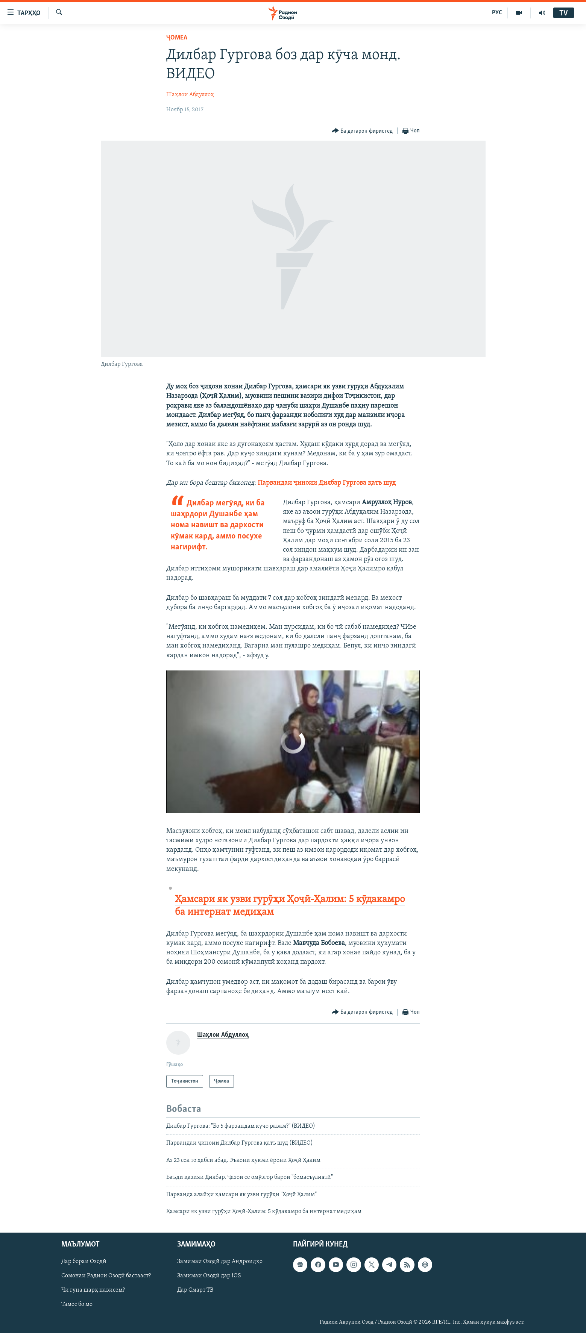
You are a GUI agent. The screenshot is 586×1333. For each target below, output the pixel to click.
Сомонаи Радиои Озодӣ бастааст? (106, 1276)
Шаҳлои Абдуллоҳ (190, 95)
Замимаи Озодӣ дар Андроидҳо (220, 1262)
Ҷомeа (176, 37)
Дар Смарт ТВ (195, 1291)
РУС (497, 13)
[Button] (362, 131)
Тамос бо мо (77, 1305)
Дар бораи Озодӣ (83, 1262)
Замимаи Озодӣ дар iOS (209, 1276)
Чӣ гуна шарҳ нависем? (93, 1291)
